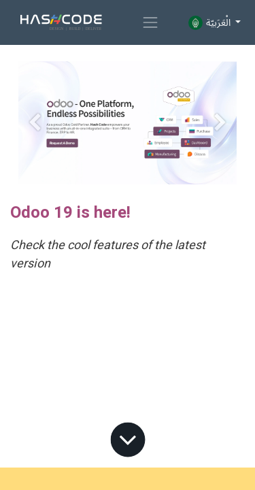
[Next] (220, 122)
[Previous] (34, 122)
